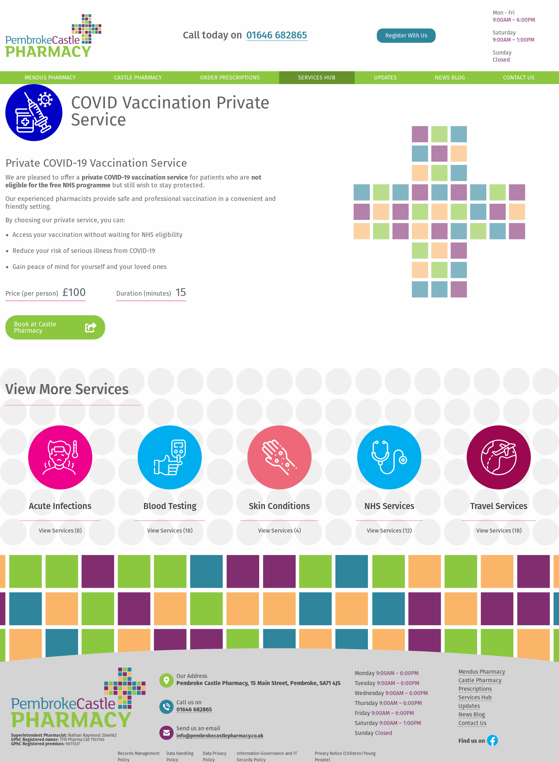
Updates (385, 77)
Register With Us (406, 35)
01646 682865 (276, 35)
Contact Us (518, 77)
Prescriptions (475, 688)
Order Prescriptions (230, 77)
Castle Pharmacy (138, 77)
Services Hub (316, 77)
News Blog (450, 77)
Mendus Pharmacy (50, 77)
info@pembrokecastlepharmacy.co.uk (219, 736)
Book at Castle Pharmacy (35, 327)
